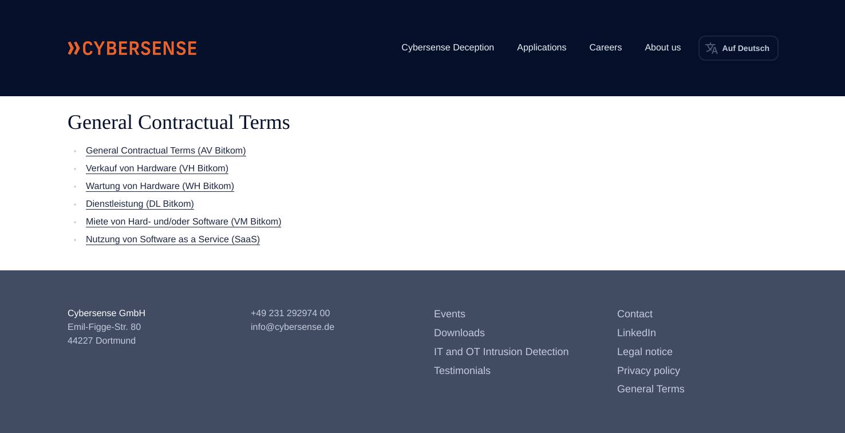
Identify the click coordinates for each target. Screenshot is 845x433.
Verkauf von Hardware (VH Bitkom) (157, 169)
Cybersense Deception (447, 48)
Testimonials (462, 370)
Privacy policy (648, 370)
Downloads (459, 332)
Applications (541, 48)
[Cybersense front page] (132, 48)
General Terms (651, 389)
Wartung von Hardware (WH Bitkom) (160, 186)
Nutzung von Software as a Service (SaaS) (173, 240)
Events (449, 314)
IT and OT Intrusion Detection (501, 351)
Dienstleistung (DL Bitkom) (140, 204)
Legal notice (645, 351)
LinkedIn (636, 332)
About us (663, 48)
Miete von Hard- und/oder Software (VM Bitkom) (183, 222)
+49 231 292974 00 (290, 313)
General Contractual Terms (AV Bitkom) (166, 151)
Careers (605, 48)
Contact (635, 314)
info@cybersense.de (292, 327)
